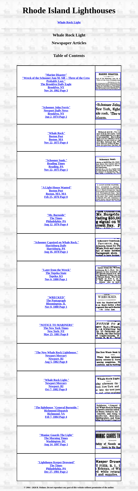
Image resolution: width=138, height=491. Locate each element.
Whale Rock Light (68, 22)
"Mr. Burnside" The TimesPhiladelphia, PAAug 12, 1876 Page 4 (56, 220)
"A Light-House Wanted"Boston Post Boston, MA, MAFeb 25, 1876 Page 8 (56, 192)
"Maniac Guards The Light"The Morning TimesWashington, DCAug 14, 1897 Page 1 (56, 440)
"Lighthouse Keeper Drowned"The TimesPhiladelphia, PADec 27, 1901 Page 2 (56, 467)
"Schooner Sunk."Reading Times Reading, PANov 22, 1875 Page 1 (56, 165)
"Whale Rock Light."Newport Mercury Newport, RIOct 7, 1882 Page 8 (56, 384)
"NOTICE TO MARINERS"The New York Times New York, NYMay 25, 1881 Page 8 (56, 329)
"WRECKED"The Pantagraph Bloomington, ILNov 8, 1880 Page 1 (56, 302)
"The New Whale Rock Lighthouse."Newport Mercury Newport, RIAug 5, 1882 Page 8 (56, 357)
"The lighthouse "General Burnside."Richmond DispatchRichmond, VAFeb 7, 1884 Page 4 (56, 412)
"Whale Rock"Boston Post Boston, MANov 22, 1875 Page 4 (56, 138)
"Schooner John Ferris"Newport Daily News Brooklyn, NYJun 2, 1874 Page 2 (56, 112)
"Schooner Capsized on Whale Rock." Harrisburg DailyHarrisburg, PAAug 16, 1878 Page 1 (56, 247)
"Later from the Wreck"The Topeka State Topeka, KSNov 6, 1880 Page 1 (56, 274)
